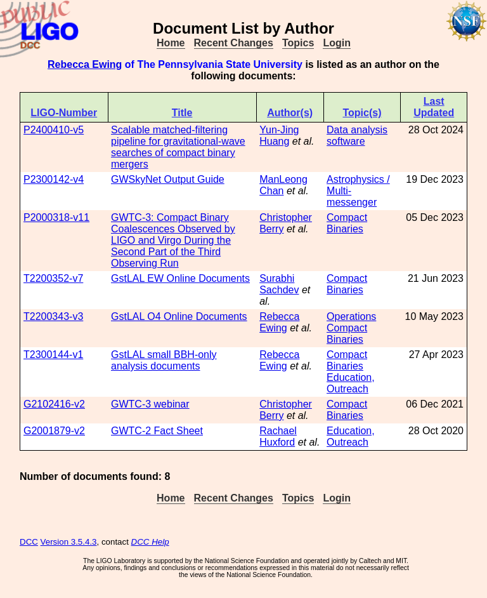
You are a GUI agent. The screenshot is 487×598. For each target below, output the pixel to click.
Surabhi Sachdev (279, 284)
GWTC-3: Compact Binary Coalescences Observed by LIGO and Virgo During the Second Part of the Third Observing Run (173, 240)
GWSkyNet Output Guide (167, 179)
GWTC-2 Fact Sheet (157, 430)
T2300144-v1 (53, 354)
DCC (29, 542)
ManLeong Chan (283, 185)
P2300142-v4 (53, 179)
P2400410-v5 (53, 129)
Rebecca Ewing (85, 64)
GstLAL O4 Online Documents (179, 316)
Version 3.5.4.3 (69, 542)
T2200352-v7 (53, 278)
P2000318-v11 (56, 217)
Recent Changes (233, 42)
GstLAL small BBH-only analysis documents (164, 360)
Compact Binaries (347, 223)
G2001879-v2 (54, 430)
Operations (351, 316)
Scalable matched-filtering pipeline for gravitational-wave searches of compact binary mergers (178, 146)
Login (337, 42)
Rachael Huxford (278, 436)
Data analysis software (357, 135)
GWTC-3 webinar (150, 404)
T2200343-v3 (53, 316)
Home (171, 42)
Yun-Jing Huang (279, 135)
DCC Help (150, 542)
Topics (298, 42)
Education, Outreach (351, 383)
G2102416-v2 (54, 404)
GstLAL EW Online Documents (180, 278)
